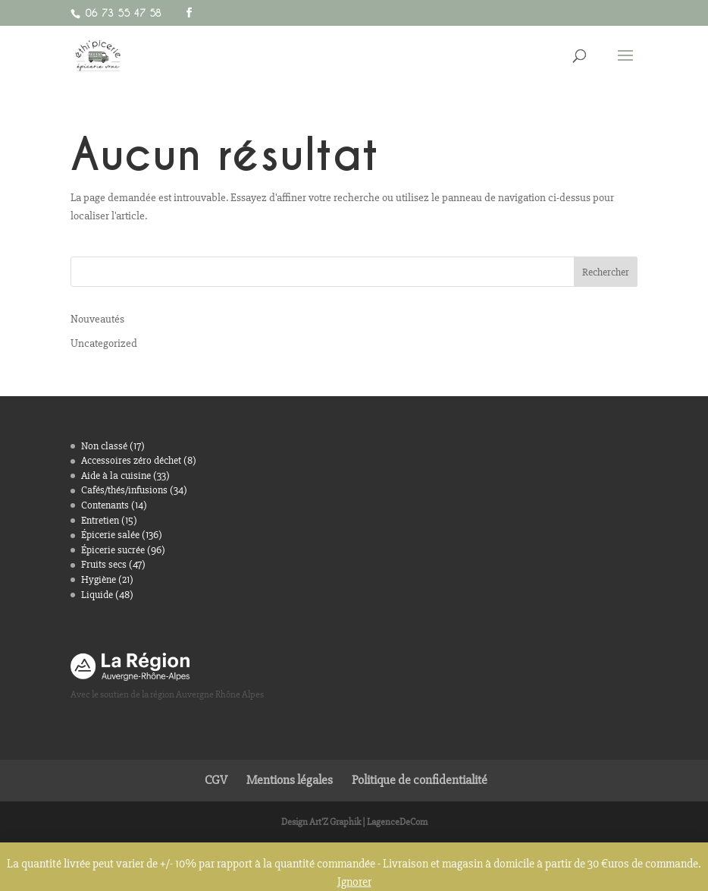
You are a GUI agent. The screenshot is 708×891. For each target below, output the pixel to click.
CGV (216, 780)
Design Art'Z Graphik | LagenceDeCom (354, 822)
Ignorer (354, 881)
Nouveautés (97, 319)
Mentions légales (289, 780)
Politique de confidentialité (419, 780)
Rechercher (605, 272)
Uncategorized (103, 343)
